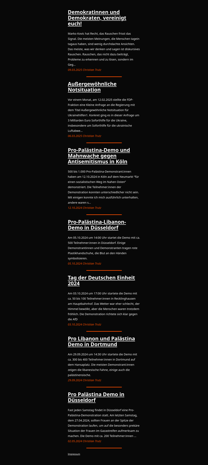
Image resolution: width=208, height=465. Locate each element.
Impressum (74, 454)
